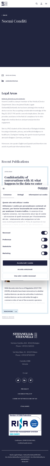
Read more (8, 311)
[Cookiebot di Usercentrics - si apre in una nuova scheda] (37, 188)
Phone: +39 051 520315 (25, 346)
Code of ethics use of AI (25, 398)
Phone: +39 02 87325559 (25, 355)
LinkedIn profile (12, 81)
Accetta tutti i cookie (25, 263)
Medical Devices (8, 317)
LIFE (27, 461)
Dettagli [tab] (21, 195)
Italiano (25, 406)
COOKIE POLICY (25, 394)
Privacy (25, 389)
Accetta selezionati (25, 269)
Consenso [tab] (7, 195)
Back (5, 15)
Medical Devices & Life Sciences (13, 99)
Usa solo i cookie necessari (25, 276)
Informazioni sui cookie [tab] (38, 195)
